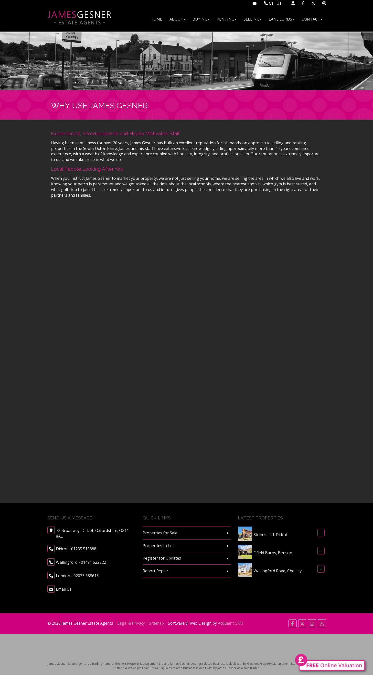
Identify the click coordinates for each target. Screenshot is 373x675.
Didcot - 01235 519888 (76, 548)
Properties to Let (158, 545)
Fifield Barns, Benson (273, 552)
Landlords (281, 19)
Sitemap (156, 623)
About (177, 19)
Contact (311, 19)
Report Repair (155, 571)
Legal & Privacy (131, 623)
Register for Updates (162, 558)
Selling (252, 19)
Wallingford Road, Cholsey (278, 570)
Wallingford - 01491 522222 (81, 562)
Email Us (64, 589)
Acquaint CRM (230, 623)
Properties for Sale (160, 533)
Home (156, 19)
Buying (200, 19)
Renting (226, 19)
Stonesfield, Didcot (271, 534)
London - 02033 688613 (77, 575)
